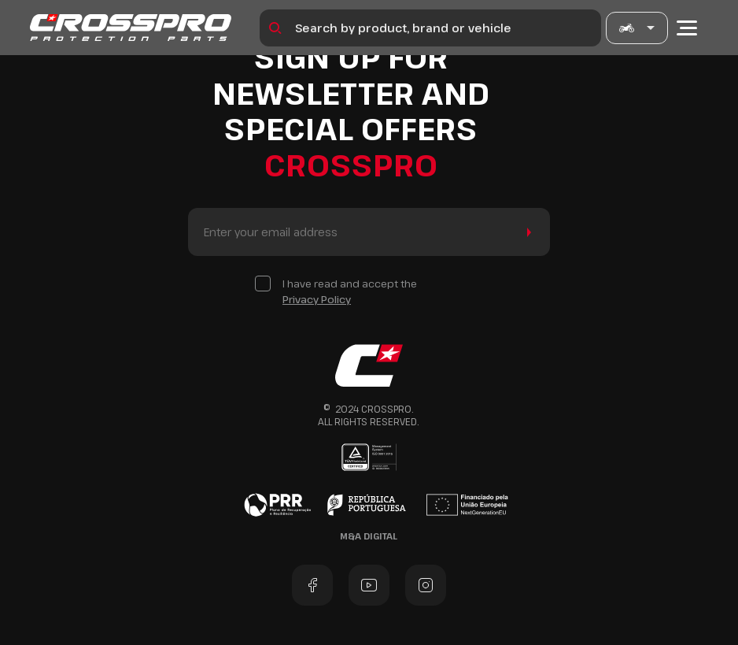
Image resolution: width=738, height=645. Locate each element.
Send (526, 232)
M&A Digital (368, 536)
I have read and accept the (349, 291)
